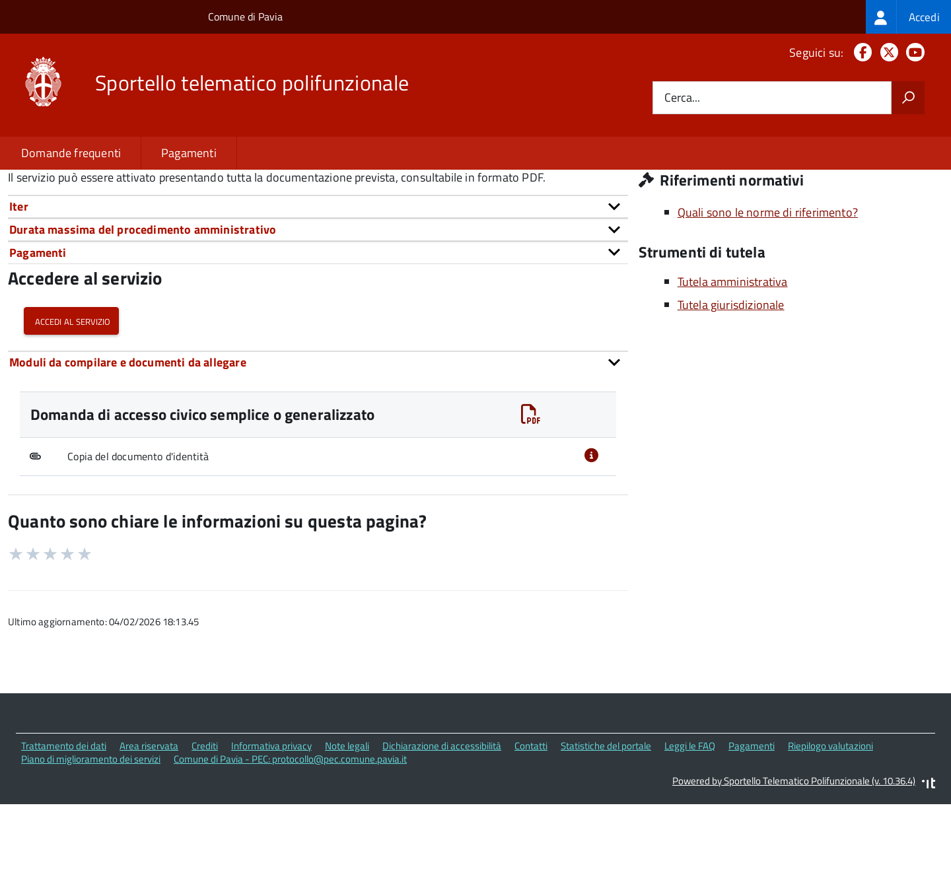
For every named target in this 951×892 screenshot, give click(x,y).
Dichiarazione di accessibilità (441, 838)
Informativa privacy (271, 838)
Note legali (347, 838)
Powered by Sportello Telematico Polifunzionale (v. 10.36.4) (793, 873)
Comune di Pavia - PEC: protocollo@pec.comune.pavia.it (290, 852)
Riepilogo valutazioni (830, 838)
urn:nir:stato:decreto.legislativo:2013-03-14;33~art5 (318, 242)
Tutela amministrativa (733, 375)
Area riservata (149, 838)
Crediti (205, 838)
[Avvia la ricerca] (908, 97)
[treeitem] (908, 17)
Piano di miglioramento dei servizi (90, 852)
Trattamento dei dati (63, 838)
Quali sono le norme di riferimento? (768, 305)
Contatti (530, 838)
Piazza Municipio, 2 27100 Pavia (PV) (748, 212)
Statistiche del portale (606, 838)
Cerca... (682, 98)
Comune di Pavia (245, 16)
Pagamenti (189, 153)
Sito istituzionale (698, 231)
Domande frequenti (71, 153)
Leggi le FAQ (689, 838)
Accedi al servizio (71, 414)
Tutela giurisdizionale (731, 398)
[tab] (318, 299)
